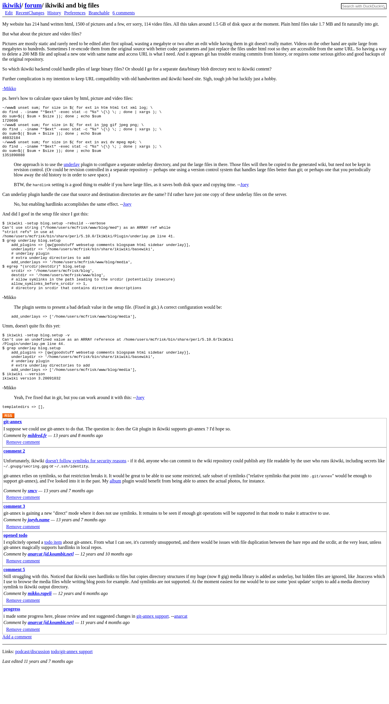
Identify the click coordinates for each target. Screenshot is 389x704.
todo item (53, 577)
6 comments (123, 12)
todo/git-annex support (72, 686)
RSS (8, 451)
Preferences (75, 12)
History (54, 12)
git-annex (12, 457)
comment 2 (14, 486)
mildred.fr (37, 470)
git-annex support (153, 651)
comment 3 (14, 541)
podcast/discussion (32, 686)
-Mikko (9, 88)
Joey (244, 194)
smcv (32, 526)
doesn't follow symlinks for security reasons (86, 496)
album (115, 516)
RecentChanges (30, 12)
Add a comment (17, 672)
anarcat (180, 651)
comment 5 (14, 604)
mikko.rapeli (39, 628)
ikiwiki (11, 5)
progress (11, 644)
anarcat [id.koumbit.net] (51, 589)
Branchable (99, 12)
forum (33, 5)
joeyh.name (38, 555)
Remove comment (23, 477)
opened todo (15, 570)
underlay (72, 174)
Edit (9, 12)
